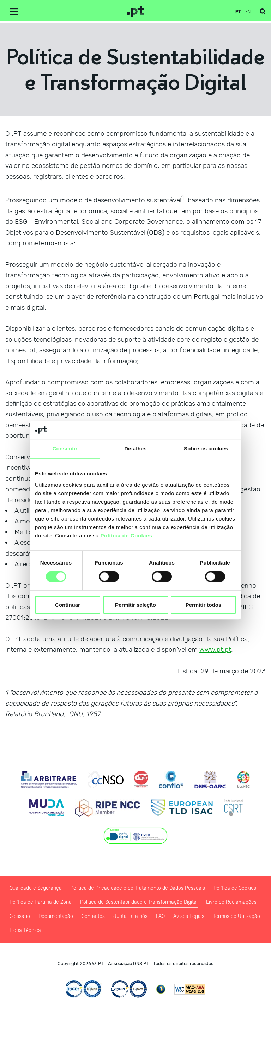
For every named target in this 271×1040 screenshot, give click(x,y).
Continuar (67, 605)
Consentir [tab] (65, 449)
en (248, 11)
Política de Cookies (126, 535)
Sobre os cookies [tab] (206, 449)
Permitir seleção (135, 605)
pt (238, 11)
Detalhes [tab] (135, 449)
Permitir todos (204, 605)
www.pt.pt (215, 649)
